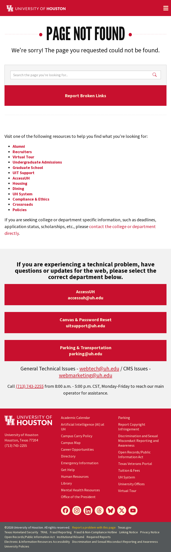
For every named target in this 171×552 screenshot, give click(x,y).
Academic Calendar (75, 417)
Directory (68, 456)
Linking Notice (128, 532)
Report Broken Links (85, 95)
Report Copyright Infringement (131, 426)
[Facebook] (65, 510)
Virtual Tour (23, 156)
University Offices (131, 484)
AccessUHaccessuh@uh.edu (85, 294)
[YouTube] (132, 510)
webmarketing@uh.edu (85, 375)
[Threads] (99, 510)
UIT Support (23, 172)
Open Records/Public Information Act (134, 454)
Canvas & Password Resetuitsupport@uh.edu (86, 322)
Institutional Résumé (70, 537)
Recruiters (22, 151)
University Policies (16, 546)
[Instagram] (76, 510)
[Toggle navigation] (166, 8)
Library (66, 483)
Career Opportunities (77, 449)
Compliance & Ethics (31, 199)
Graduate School (28, 167)
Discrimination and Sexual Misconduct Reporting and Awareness (138, 441)
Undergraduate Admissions (37, 162)
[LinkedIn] (87, 510)
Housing (20, 183)
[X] (121, 510)
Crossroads (23, 204)
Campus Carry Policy (76, 436)
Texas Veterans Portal (135, 463)
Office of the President (78, 496)
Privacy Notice (150, 532)
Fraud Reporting (61, 532)
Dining (18, 188)
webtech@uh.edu (99, 368)
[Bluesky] (110, 510)
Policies (20, 209)
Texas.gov (124, 527)
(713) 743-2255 (30, 386)
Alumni (19, 146)
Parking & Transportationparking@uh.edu (85, 350)
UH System (22, 193)
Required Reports (99, 537)
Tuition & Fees (129, 470)
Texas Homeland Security (21, 532)
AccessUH (21, 178)
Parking (124, 417)
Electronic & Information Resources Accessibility (37, 542)
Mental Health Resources (80, 490)
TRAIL (44, 532)
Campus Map (71, 442)
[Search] (80, 75)
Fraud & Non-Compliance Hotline (95, 532)
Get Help (68, 469)
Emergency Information (79, 463)
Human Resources (75, 476)
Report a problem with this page (94, 527)
